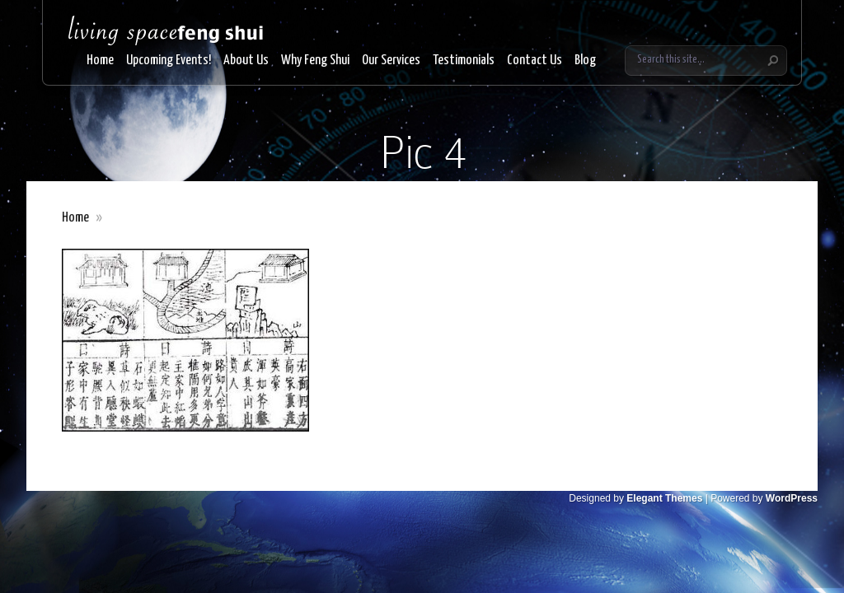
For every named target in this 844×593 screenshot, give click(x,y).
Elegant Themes (664, 498)
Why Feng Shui (315, 61)
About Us (246, 61)
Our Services (391, 61)
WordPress (792, 498)
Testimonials (464, 61)
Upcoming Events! (168, 61)
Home (100, 61)
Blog (585, 61)
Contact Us (534, 61)
